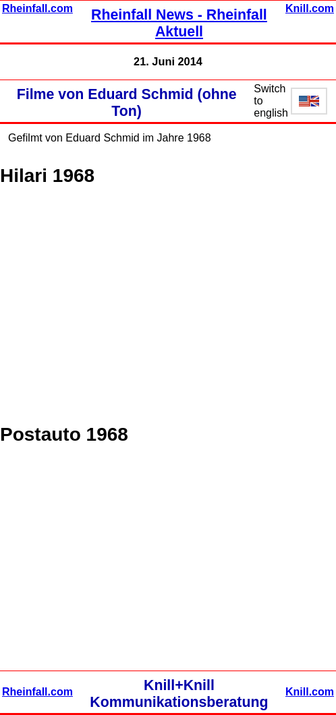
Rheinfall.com (37, 8)
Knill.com (309, 8)
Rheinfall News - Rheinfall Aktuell (179, 23)
